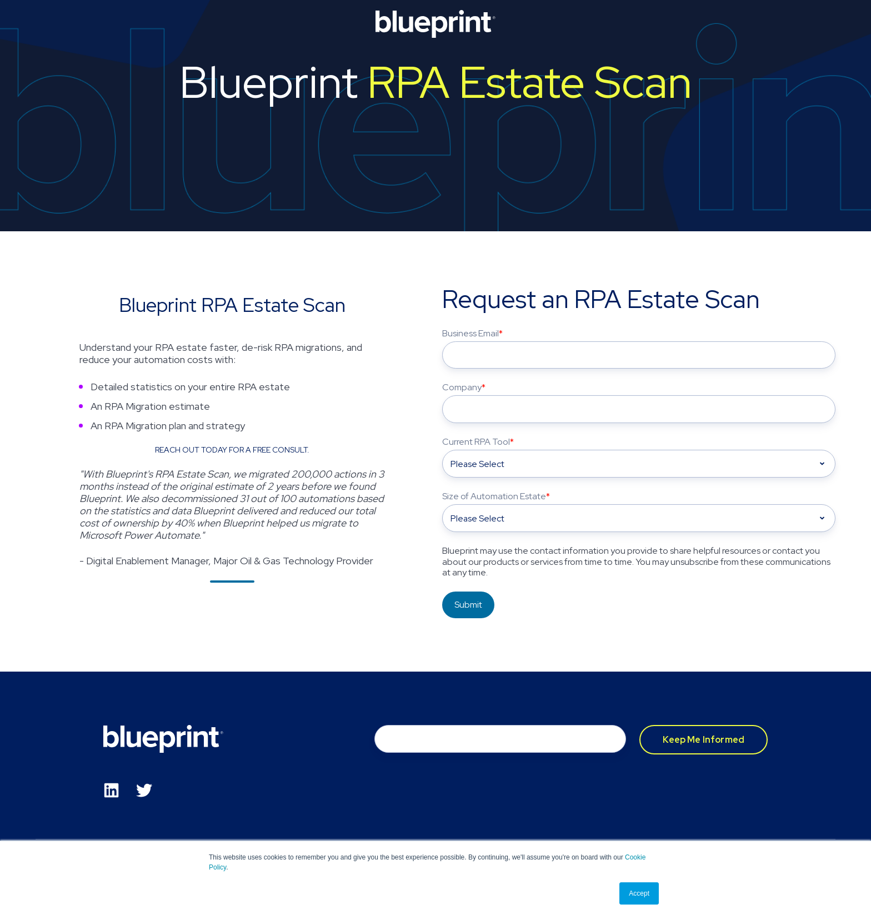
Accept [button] (639, 893)
